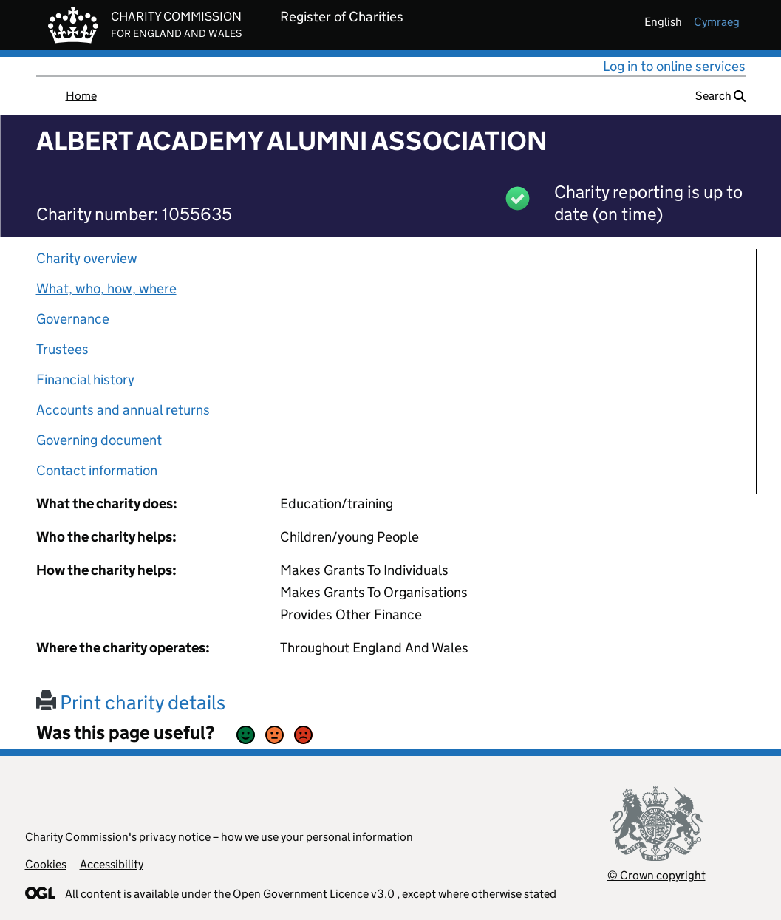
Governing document (99, 440)
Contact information (96, 470)
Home (81, 96)
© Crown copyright (656, 875)
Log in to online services (674, 66)
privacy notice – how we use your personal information (276, 837)
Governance (72, 318)
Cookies (45, 864)
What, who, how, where (106, 288)
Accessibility (111, 864)
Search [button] (720, 96)
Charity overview (86, 258)
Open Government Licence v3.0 (314, 894)
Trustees (62, 349)
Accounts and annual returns (123, 409)
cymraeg (717, 22)
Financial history (85, 379)
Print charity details (130, 702)
